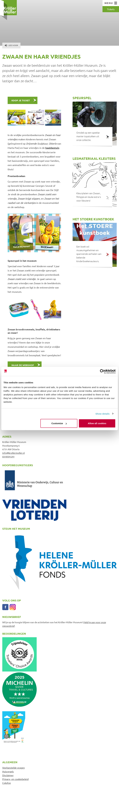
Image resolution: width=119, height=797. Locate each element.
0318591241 (8, 456)
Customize (59, 423)
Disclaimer (8, 775)
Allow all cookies (97, 423)
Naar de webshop (22, 365)
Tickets (111, 9)
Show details (102, 413)
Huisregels (8, 771)
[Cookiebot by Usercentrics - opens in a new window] (102, 371)
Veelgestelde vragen (13, 767)
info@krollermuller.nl (13, 452)
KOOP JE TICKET (20, 100)
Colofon (6, 782)
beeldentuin (52, 147)
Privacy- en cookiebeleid (15, 779)
